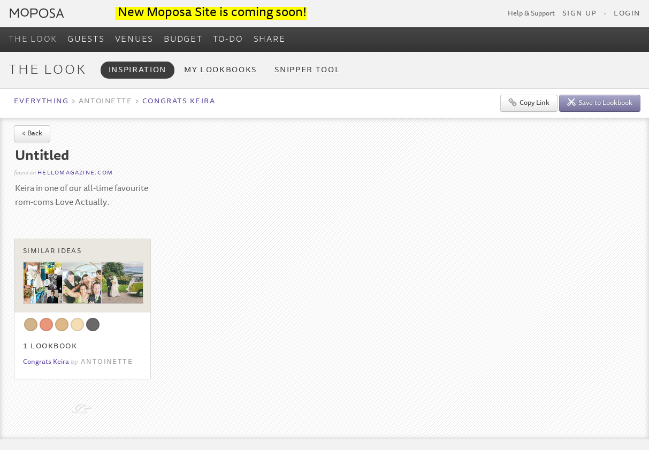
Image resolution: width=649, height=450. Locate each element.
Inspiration (137, 70)
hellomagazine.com (75, 173)
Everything (41, 101)
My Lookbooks (220, 70)
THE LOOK (33, 39)
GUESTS (86, 39)
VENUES (134, 39)
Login (627, 14)
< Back (32, 134)
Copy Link (528, 102)
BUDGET (183, 39)
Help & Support (531, 14)
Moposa (37, 13)
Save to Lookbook (599, 102)
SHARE (270, 39)
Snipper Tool (307, 70)
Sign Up (579, 14)
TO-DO (228, 39)
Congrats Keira (179, 101)
